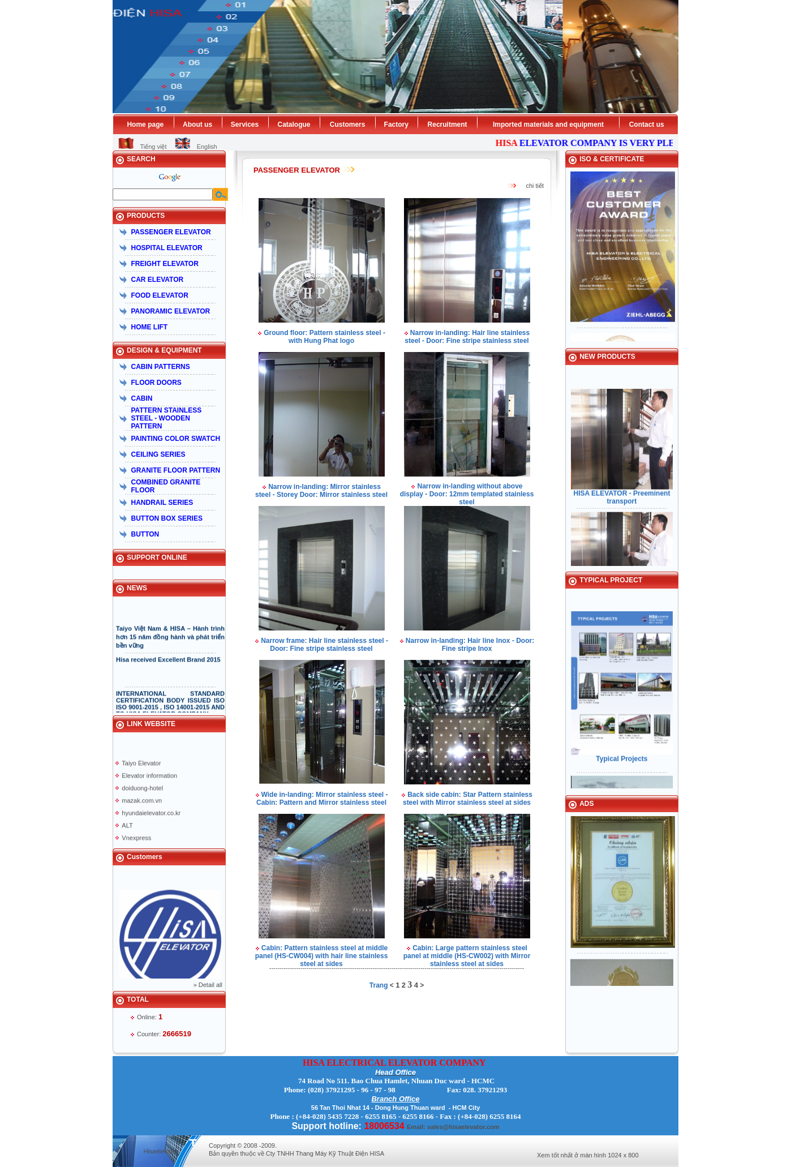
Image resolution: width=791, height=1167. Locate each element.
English (207, 146)
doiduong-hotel (142, 792)
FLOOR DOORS (156, 383)
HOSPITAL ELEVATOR (167, 248)
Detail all (210, 984)
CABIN (142, 398)
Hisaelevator (160, 1151)
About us (197, 124)
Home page (145, 124)
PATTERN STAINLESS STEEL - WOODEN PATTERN (166, 418)
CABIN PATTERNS (160, 367)
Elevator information (149, 779)
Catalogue (293, 124)
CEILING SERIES (158, 454)
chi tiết (535, 185)
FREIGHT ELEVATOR (165, 264)
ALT (127, 829)
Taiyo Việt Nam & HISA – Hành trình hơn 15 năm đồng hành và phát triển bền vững (170, 641)
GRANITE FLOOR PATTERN (176, 470)
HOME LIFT (149, 327)
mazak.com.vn (142, 804)
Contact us (646, 124)
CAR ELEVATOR (157, 280)
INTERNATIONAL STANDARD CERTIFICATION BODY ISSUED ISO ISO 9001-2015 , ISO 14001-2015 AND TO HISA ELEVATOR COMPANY (170, 708)
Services (245, 124)
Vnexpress (136, 842)
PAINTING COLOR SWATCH (176, 439)
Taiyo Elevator (141, 767)
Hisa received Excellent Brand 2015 (168, 663)
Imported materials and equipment (548, 124)
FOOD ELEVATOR (159, 295)
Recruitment (447, 124)
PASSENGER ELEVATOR (171, 232)
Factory (396, 124)
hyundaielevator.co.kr (151, 817)
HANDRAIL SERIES (162, 503)
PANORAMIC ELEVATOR (170, 311)
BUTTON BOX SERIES (167, 518)
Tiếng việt (153, 146)
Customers (348, 124)
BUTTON (145, 534)
